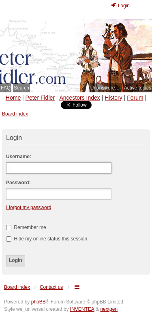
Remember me (26, 227)
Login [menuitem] (120, 5)
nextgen (109, 309)
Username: (18, 156)
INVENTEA (82, 309)
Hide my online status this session (46, 239)
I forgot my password (28, 207)
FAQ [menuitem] (6, 88)
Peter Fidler (40, 97)
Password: (18, 183)
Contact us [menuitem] (51, 287)
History (113, 97)
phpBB (38, 302)
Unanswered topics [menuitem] (106, 88)
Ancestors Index (79, 97)
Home (13, 97)
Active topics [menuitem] (137, 88)
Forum (135, 97)
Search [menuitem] (21, 88)
